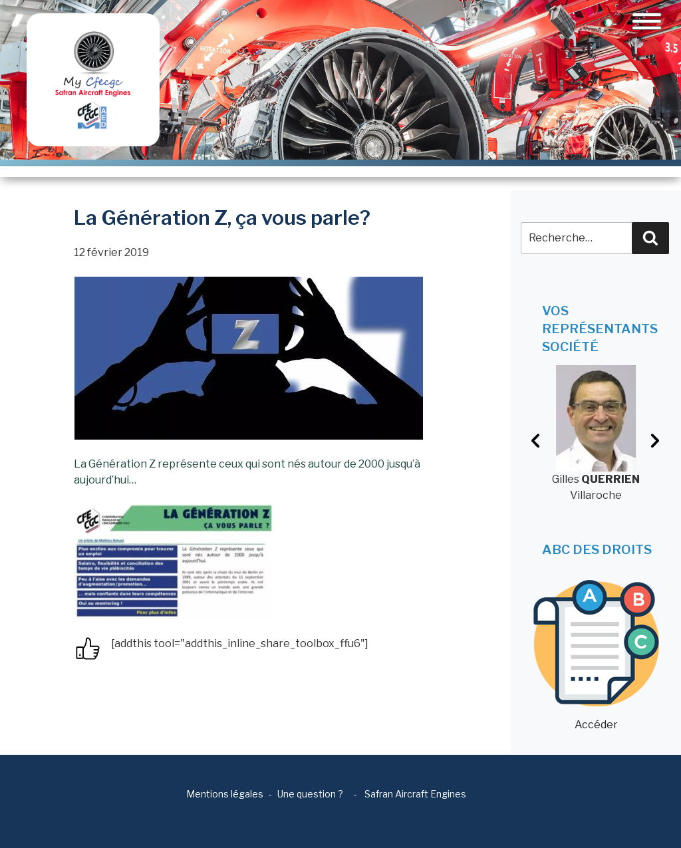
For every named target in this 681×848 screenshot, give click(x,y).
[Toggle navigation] (646, 21)
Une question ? (310, 793)
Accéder (596, 655)
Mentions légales (224, 793)
